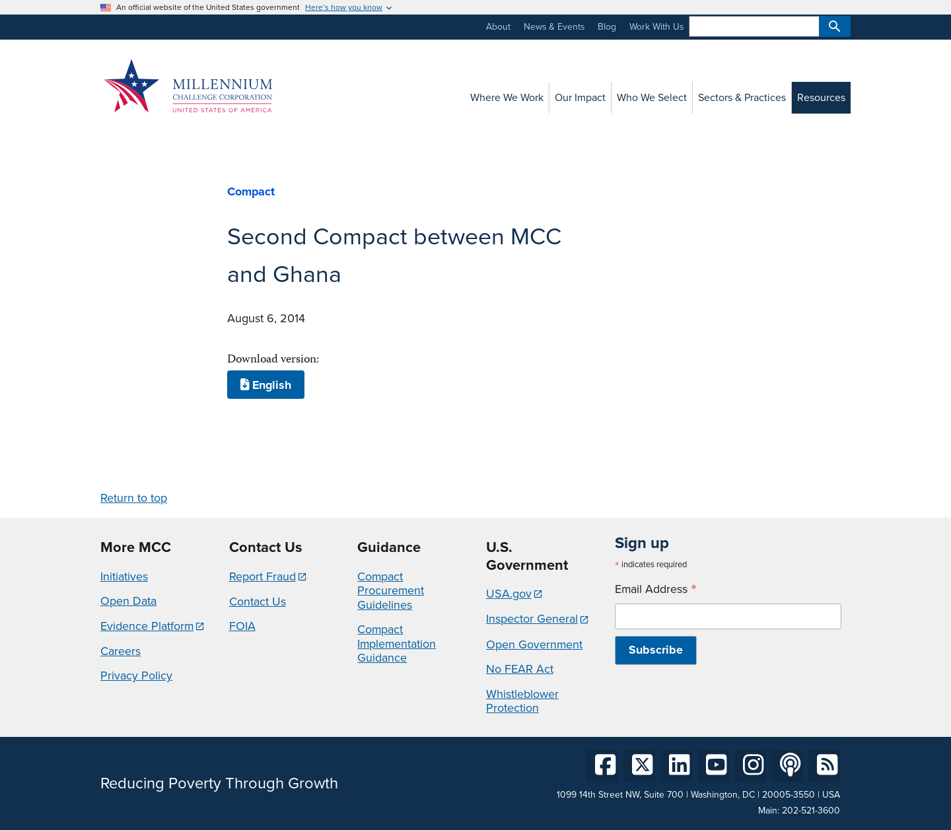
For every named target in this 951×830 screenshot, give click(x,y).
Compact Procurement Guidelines (390, 590)
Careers (120, 651)
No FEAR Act (519, 668)
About (498, 27)
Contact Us (257, 601)
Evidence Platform (147, 626)
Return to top (133, 497)
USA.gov (509, 593)
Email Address (656, 589)
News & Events (554, 27)
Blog (607, 27)
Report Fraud (262, 576)
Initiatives (124, 576)
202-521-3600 (811, 810)
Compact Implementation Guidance (396, 643)
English (265, 385)
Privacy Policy (136, 675)
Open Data (128, 600)
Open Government (534, 644)
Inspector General (532, 618)
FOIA (242, 626)
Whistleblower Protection (522, 701)
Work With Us (656, 27)
